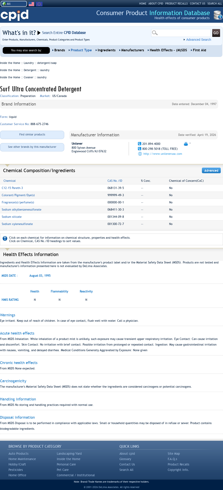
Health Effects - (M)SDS (168, 50)
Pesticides (16, 470)
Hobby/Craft (17, 464)
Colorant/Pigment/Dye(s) (18, 195)
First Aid (199, 50)
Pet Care (63, 470)
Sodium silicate (12, 216)
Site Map (174, 453)
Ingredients (106, 50)
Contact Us (127, 464)
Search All (126, 470)
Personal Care (66, 464)
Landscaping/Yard (69, 453)
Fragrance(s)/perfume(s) (18, 202)
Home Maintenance (22, 459)
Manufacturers (132, 50)
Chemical (10, 180)
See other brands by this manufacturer (32, 146)
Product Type (81, 50)
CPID (14, 15)
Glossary (125, 459)
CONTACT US (197, 3)
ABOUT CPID (155, 3)
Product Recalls (178, 464)
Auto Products (19, 453)
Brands (59, 50)
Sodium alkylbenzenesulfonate (21, 209)
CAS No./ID (115, 180)
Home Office (17, 475)
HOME (142, 3)
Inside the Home (68, 459)
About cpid (127, 453)
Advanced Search (198, 39)
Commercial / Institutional (76, 475)
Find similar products (32, 134)
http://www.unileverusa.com (163, 153)
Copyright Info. (178, 470)
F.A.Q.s (172, 459)
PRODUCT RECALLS (176, 3)
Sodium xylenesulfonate (17, 224)
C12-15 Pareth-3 (12, 188)
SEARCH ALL (215, 3)
